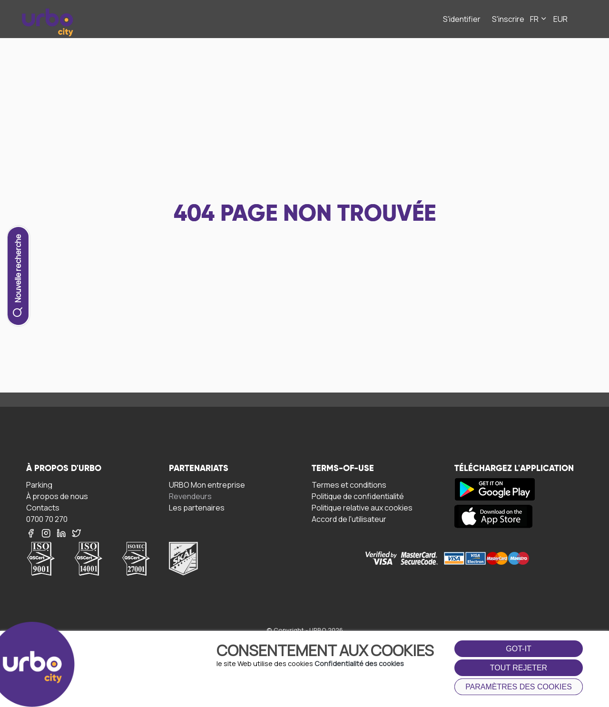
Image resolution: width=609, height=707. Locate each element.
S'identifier (462, 19)
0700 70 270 (47, 519)
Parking (39, 485)
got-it (518, 649)
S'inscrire (508, 19)
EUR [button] (560, 19)
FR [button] (539, 19)
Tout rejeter (518, 668)
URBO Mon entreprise (207, 485)
